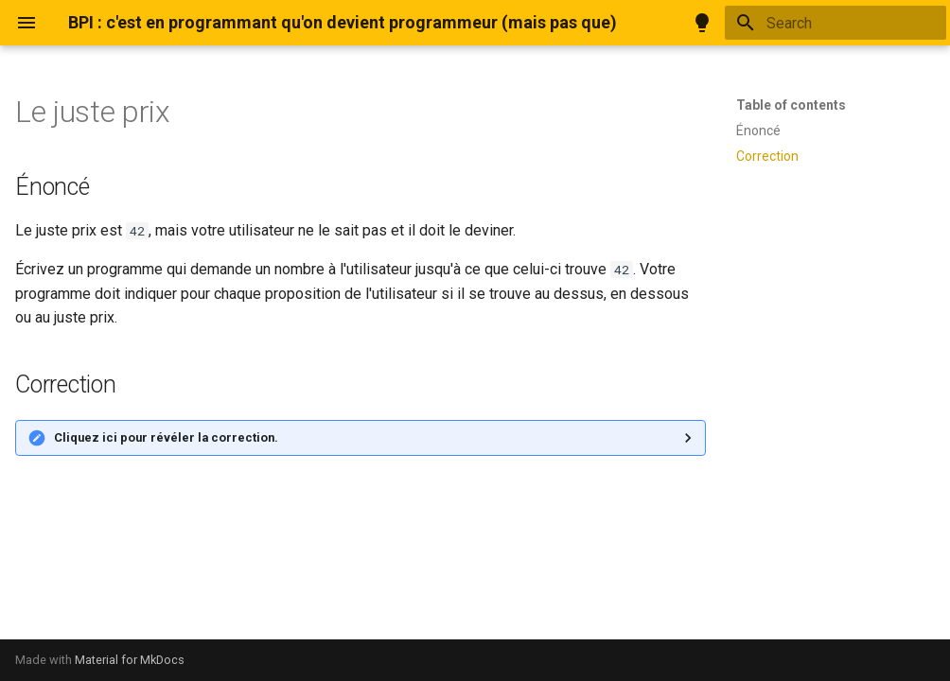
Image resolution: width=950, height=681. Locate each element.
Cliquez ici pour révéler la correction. (166, 437)
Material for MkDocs (130, 660)
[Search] (835, 23)
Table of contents (791, 105)
